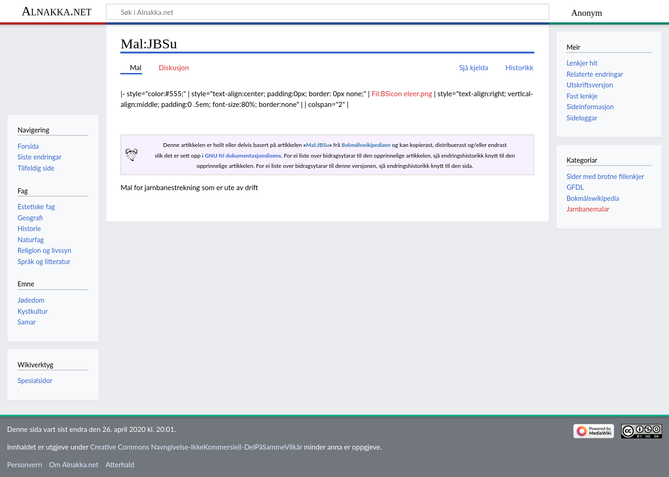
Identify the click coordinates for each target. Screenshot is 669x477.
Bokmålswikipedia (592, 198)
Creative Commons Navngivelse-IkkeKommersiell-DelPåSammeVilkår (196, 447)
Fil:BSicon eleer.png (402, 93)
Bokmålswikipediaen (365, 144)
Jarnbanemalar (587, 209)
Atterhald (119, 464)
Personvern (24, 464)
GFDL (575, 187)
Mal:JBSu (317, 144)
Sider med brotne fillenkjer (605, 176)
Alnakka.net (56, 11)
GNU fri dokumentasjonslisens (243, 155)
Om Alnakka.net (73, 464)
